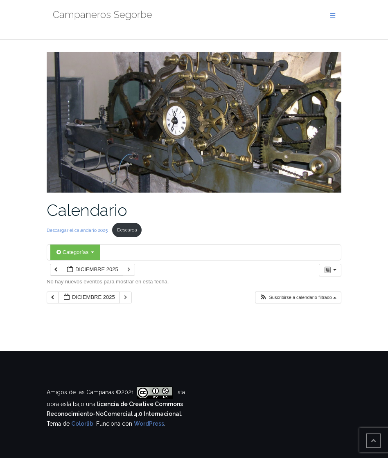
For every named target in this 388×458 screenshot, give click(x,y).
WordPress (149, 423)
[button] (298, 297)
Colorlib (82, 423)
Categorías (75, 252)
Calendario (87, 210)
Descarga (127, 230)
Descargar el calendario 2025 (78, 230)
